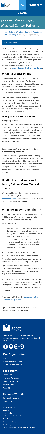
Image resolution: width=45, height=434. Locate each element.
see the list (6, 198)
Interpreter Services (10, 381)
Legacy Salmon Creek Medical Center (27, 68)
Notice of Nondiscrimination (13, 416)
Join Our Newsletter (11, 398)
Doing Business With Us (12, 365)
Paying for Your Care (33, 32)
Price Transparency (9, 419)
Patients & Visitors (16, 32)
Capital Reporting (9, 425)
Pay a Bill (6, 388)
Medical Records (9, 384)
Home (4, 32)
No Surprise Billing (9, 34)
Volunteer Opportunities (12, 361)
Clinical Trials (8, 374)
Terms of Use (7, 410)
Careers (6, 358)
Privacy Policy (8, 413)
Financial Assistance (11, 378)
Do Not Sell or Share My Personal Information (19, 428)
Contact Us (7, 401)
